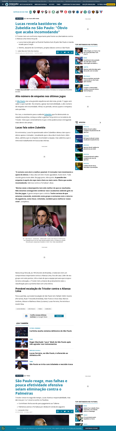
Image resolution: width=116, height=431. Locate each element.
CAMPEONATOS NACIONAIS (71, 4)
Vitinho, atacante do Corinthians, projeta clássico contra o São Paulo (44, 48)
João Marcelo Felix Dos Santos (28, 51)
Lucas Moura (21, 309)
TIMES (58, 4)
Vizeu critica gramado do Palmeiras (91, 1)
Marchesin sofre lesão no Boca (73, 1)
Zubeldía (48, 114)
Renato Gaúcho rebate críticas (56, 1)
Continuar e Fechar (91, 428)
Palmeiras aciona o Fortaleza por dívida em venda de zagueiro (42, 407)
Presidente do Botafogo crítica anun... (38, 1)
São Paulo (21, 101)
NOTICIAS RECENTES (26, 4)
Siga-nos (59, 316)
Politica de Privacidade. (76, 428)
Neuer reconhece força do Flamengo (18, 1)
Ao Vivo (51, 4)
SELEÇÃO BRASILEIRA (88, 4)
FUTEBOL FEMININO (103, 4)
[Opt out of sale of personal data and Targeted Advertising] (3, 428)
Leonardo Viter (23, 410)
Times (40, 309)
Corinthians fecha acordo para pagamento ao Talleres (39, 403)
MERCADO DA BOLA (41, 4)
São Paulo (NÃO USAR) (32, 18)
